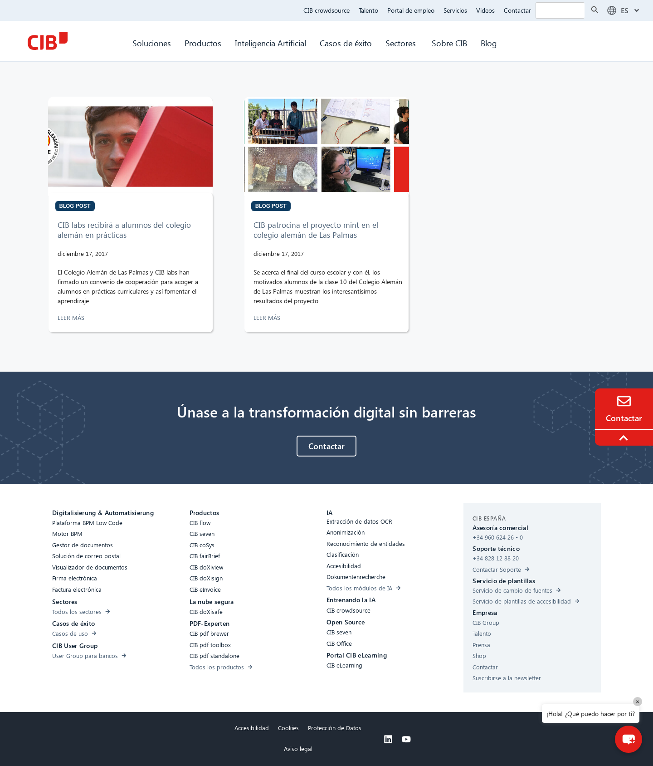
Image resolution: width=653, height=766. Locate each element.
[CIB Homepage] (48, 41)
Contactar (517, 10)
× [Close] (637, 701)
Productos (203, 43)
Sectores (401, 43)
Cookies (288, 728)
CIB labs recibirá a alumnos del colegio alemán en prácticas (124, 230)
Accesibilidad (251, 728)
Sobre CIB (449, 43)
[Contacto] (624, 401)
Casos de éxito (346, 43)
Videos (485, 10)
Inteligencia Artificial (270, 43)
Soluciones (151, 43)
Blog (489, 43)
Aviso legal (298, 748)
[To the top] (625, 438)
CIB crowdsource (326, 10)
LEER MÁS (72, 317)
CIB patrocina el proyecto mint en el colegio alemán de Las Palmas (315, 230)
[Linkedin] (388, 739)
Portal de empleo (410, 10)
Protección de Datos (334, 728)
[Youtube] (406, 739)
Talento (368, 10)
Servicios (455, 10)
